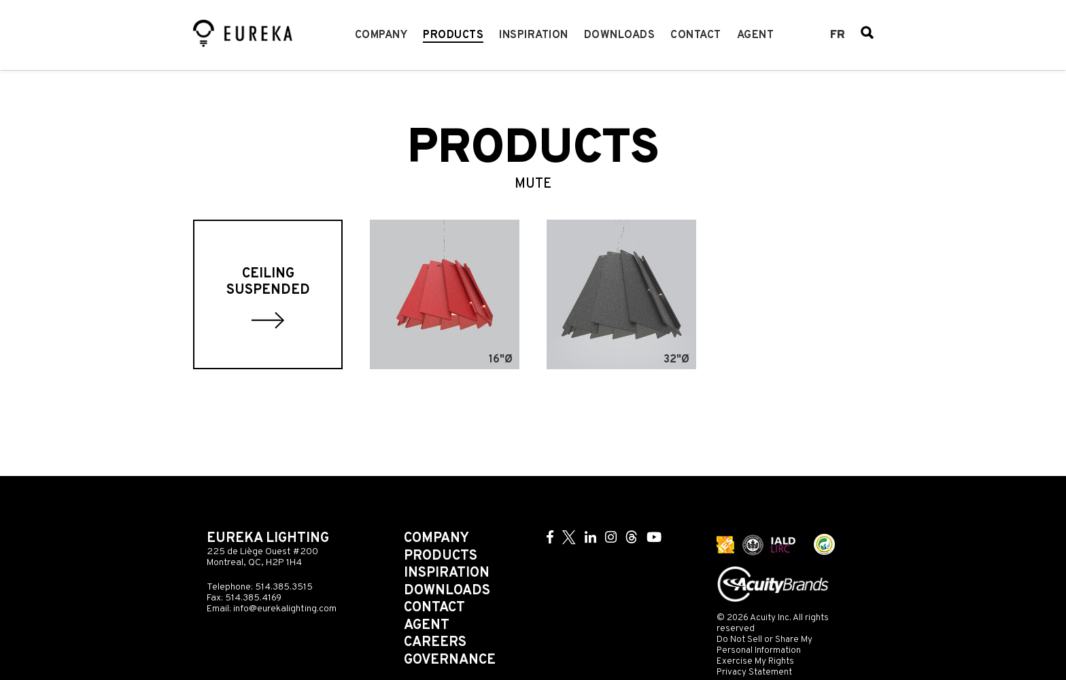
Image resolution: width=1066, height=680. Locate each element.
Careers (435, 642)
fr (837, 35)
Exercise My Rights (755, 661)
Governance (450, 660)
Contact (695, 35)
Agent (755, 35)
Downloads (619, 35)
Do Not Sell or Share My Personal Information (764, 645)
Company (381, 35)
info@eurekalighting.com (285, 609)
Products (453, 35)
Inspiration (533, 35)
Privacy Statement (754, 672)
